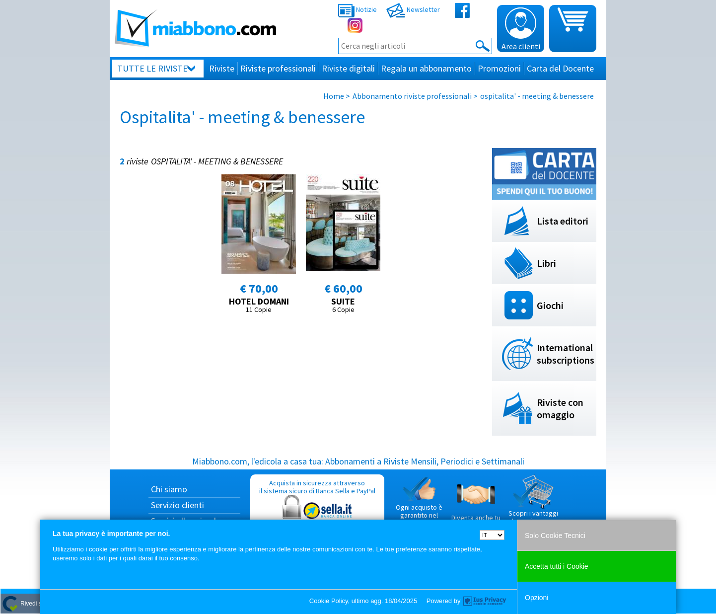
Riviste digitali (348, 68)
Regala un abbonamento (426, 68)
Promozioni (499, 68)
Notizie (357, 9)
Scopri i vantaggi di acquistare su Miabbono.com (533, 503)
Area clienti (520, 29)
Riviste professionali (278, 68)
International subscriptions (565, 353)
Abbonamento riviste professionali (412, 96)
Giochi (550, 305)
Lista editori (562, 221)
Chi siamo (169, 489)
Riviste (221, 68)
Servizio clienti (177, 505)
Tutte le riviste (152, 68)
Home (333, 96)
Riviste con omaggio (560, 408)
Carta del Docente (560, 68)
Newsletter (413, 9)
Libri (546, 263)
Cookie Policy (328, 601)
